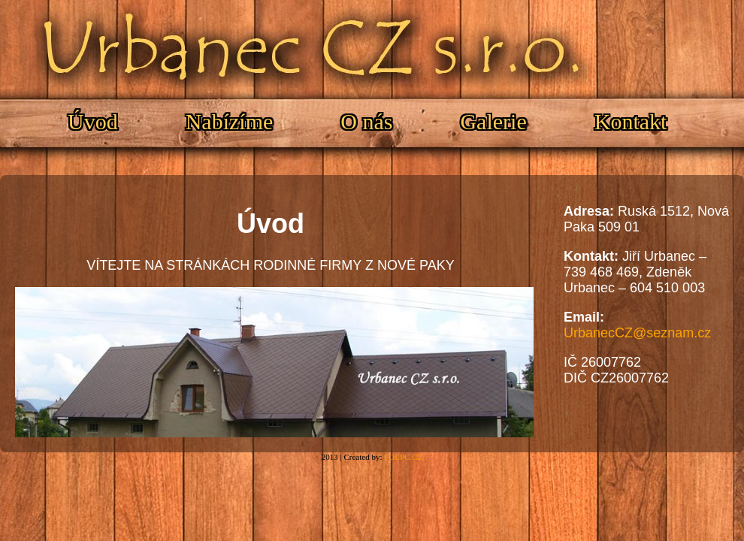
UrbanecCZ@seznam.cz (637, 332)
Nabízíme (230, 121)
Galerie (493, 121)
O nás (366, 121)
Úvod (93, 121)
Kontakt (630, 121)
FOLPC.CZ (403, 456)
